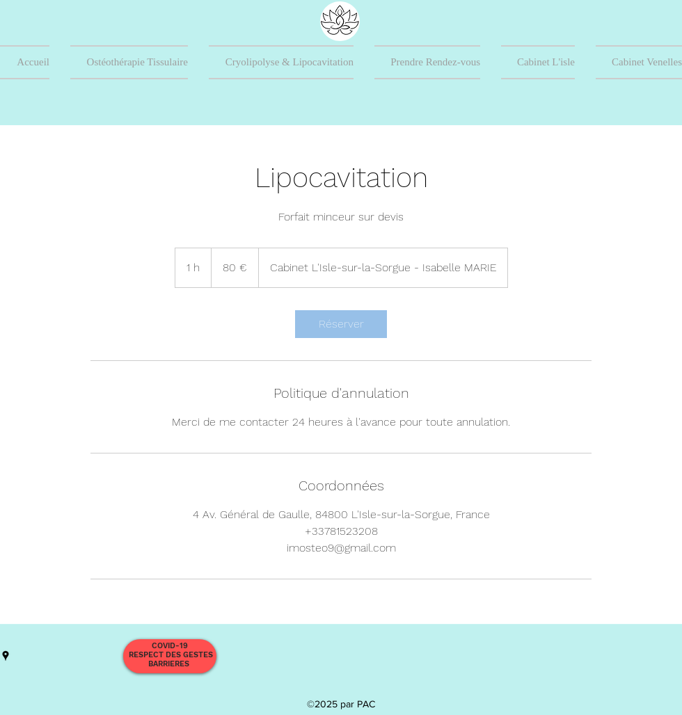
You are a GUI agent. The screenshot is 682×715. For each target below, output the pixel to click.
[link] (341, 324)
